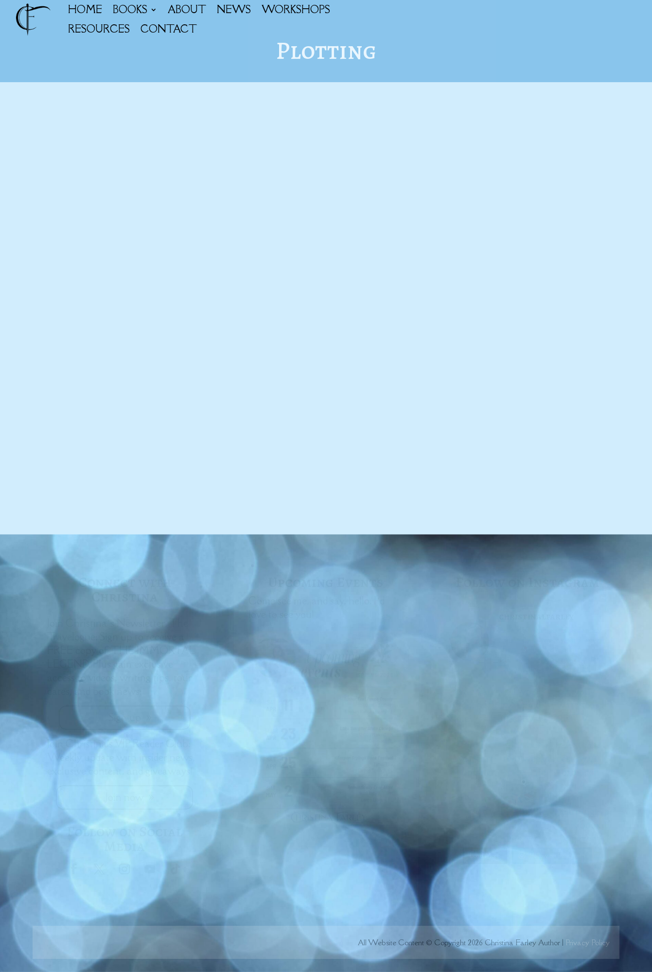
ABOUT (187, 9)
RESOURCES (99, 28)
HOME (85, 9)
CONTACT (169, 28)
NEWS (234, 9)
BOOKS (130, 9)
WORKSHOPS (296, 9)
